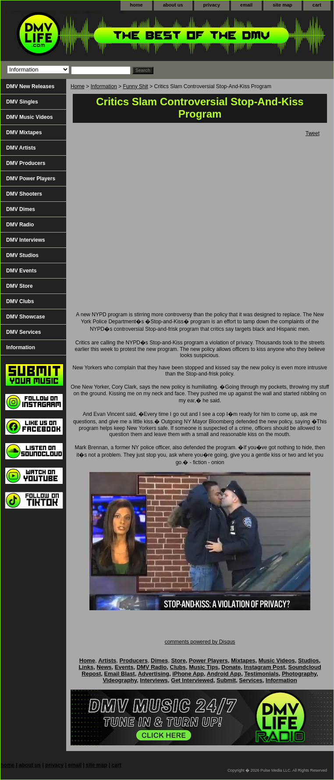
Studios (308, 660)
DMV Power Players (30, 178)
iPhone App (188, 673)
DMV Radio (20, 225)
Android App (224, 673)
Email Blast (119, 673)
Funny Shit (135, 86)
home (136, 4)
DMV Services (23, 332)
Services (251, 680)
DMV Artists (21, 148)
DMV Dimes (20, 209)
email (246, 4)
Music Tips (203, 667)
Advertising (153, 673)
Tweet (313, 133)
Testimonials (261, 673)
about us (173, 4)
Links (85, 667)
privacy (211, 4)
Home (78, 86)
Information (104, 86)
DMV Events (21, 271)
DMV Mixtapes (24, 132)
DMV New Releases (30, 86)
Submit (226, 680)
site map (282, 4)
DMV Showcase (25, 317)
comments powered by (200, 642)
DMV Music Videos (29, 117)
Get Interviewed (192, 680)
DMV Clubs (20, 301)
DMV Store (19, 286)
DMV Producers (25, 163)
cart (317, 4)
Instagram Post (264, 667)
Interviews (154, 680)
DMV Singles (22, 102)
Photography (299, 673)
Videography (120, 680)
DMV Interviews (25, 240)
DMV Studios (22, 255)
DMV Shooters (24, 194)
